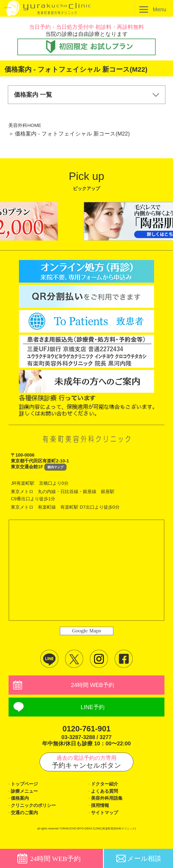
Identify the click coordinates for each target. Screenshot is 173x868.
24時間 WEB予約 (92, 689)
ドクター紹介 (107, 791)
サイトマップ (108, 826)
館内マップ (55, 470)
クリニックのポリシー (39, 817)
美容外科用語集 (110, 809)
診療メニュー (27, 800)
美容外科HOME (27, 128)
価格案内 (21, 809)
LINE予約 (92, 712)
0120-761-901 (86, 734)
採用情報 (102, 817)
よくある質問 (107, 800)
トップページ (27, 791)
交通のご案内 (27, 826)
